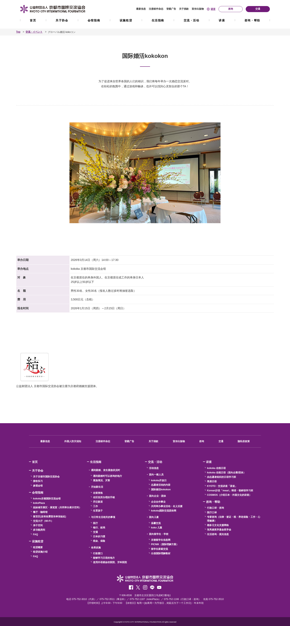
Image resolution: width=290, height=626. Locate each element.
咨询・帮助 (252, 20)
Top (18, 32)
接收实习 (38, 481)
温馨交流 (156, 523)
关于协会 (62, 20)
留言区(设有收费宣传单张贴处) (49, 516)
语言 (213, 9)
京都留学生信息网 (160, 540)
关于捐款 (184, 8)
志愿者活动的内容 (160, 484)
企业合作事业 (158, 501)
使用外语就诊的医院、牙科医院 (110, 562)
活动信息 (154, 468)
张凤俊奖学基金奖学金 (219, 529)
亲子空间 (38, 525)
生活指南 (158, 20)
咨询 (201, 441)
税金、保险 (99, 541)
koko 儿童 (156, 527)
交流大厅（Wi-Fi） (43, 521)
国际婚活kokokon (161, 489)
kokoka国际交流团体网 (163, 510)
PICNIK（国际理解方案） (165, 544)
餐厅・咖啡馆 (40, 511)
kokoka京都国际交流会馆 (47, 498)
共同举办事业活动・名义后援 (166, 506)
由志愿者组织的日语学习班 (221, 477)
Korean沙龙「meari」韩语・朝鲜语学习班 (230, 490)
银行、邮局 (99, 527)
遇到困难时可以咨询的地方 (107, 476)
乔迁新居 (98, 501)
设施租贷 (126, 20)
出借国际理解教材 (160, 553)
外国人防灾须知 (72, 441)
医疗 (95, 523)
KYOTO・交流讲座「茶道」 (222, 485)
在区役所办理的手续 (104, 497)
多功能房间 (39, 529)
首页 (33, 20)
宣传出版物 (198, 8)
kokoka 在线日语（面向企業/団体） (226, 472)
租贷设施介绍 (40, 551)
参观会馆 (38, 485)
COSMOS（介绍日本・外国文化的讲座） (229, 494)
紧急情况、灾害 (101, 480)
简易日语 (212, 481)
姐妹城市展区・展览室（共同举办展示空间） (57, 507)
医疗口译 (212, 512)
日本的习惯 (99, 536)
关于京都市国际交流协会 (46, 476)
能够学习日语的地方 (104, 557)
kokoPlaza (39, 503)
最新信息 (141, 8)
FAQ (35, 534)
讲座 (222, 20)
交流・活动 (191, 20)
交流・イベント (34, 32)
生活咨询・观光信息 (218, 534)
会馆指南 (94, 20)
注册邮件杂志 (156, 8)
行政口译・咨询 (215, 507)
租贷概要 (38, 547)
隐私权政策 (244, 441)
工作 (95, 506)
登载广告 (171, 8)
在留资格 (98, 492)
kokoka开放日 (159, 480)
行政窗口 (98, 553)
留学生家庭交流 (159, 548)
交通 (221, 441)
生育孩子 (98, 510)
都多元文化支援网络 (218, 525)
